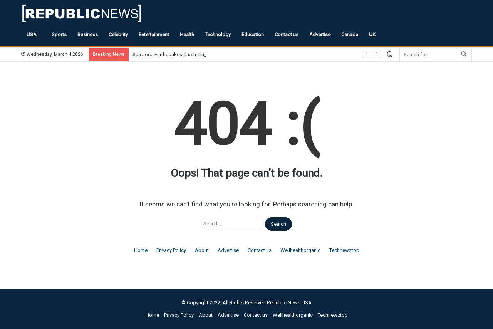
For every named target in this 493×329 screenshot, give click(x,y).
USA (32, 34)
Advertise (319, 34)
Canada (349, 34)
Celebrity (118, 34)
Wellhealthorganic (300, 250)
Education (252, 34)
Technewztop (344, 250)
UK (372, 34)
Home (141, 250)
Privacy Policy (171, 250)
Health (187, 34)
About (202, 250)
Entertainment (154, 34)
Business (87, 34)
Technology (218, 34)
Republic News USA (289, 303)
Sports (59, 34)
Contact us (286, 34)
